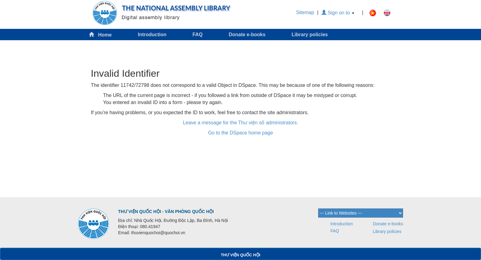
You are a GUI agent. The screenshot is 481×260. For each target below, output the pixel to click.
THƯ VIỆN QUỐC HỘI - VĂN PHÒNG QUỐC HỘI (166, 211)
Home (100, 34)
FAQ (198, 34)
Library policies (309, 34)
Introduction (152, 34)
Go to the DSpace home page (240, 132)
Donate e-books (247, 34)
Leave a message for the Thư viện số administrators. (240, 122)
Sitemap (305, 12)
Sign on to (337, 12)
